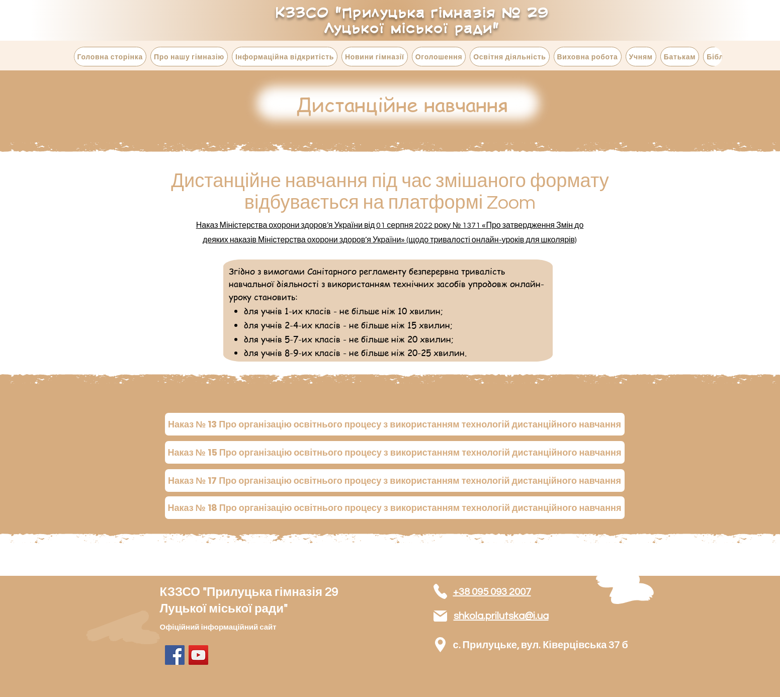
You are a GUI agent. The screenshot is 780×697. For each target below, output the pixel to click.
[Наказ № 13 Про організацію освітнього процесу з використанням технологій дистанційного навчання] (395, 424)
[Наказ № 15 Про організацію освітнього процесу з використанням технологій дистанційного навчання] (395, 452)
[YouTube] (198, 655)
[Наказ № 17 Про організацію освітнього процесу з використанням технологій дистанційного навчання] (395, 480)
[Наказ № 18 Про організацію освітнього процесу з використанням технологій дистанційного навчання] (395, 507)
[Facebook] (175, 655)
